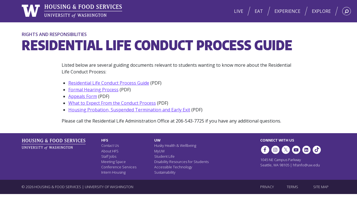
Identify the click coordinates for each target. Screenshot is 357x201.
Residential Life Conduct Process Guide (108, 83)
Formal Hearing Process (93, 90)
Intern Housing (113, 172)
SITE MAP (321, 186)
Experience (287, 11)
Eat (259, 11)
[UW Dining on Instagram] (275, 150)
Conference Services (118, 166)
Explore (321, 11)
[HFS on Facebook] (265, 150)
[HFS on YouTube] (296, 150)
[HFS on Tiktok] (317, 150)
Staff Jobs (108, 156)
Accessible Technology (173, 166)
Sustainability (164, 172)
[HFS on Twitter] (285, 150)
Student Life (164, 156)
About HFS (110, 151)
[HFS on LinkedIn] (306, 150)
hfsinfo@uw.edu (306, 165)
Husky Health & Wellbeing (175, 145)
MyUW (159, 151)
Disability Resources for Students (181, 161)
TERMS (292, 186)
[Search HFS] (346, 11)
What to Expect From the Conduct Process (112, 103)
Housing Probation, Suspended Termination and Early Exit (129, 110)
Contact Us (110, 145)
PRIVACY (267, 186)
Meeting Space (113, 161)
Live (238, 11)
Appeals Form (82, 96)
